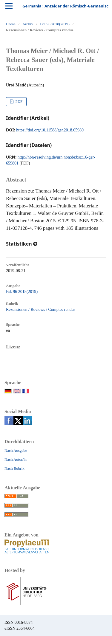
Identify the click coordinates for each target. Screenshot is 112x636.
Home (11, 24)
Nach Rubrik (14, 468)
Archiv (27, 24)
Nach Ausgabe (15, 450)
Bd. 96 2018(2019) (55, 24)
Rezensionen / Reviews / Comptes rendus (40, 309)
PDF (18, 101)
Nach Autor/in (15, 459)
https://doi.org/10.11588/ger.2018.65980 (50, 130)
